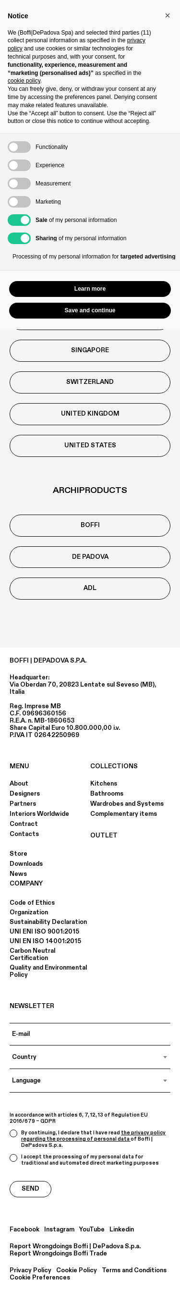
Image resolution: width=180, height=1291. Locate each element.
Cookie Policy (76, 1270)
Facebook (24, 1229)
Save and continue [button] (89, 310)
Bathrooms (106, 794)
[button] (167, 15)
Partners (23, 804)
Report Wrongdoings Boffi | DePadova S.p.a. (75, 1246)
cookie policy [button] (24, 80)
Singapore (90, 350)
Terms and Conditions (134, 1270)
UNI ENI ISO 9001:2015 (44, 931)
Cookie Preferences (40, 1277)
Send (30, 1189)
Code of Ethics (32, 903)
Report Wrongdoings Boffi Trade (58, 1253)
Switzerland (90, 382)
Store (18, 854)
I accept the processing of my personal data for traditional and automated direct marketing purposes (84, 1160)
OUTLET (104, 835)
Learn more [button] (90, 288)
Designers (25, 794)
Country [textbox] (24, 1057)
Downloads (26, 864)
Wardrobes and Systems (127, 804)
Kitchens (103, 783)
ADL (90, 588)
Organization (29, 912)
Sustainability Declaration (48, 922)
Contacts (24, 834)
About (19, 783)
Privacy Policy (30, 1270)
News (18, 874)
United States (90, 445)
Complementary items (123, 814)
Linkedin (121, 1229)
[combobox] (90, 1057)
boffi (90, 525)
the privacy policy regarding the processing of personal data (93, 1136)
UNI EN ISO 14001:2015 (45, 941)
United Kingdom (90, 414)
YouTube (92, 1229)
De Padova (90, 557)
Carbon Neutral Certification (32, 954)
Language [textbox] (26, 1080)
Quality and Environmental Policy (48, 971)
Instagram (59, 1229)
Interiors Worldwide (39, 814)
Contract (24, 824)
